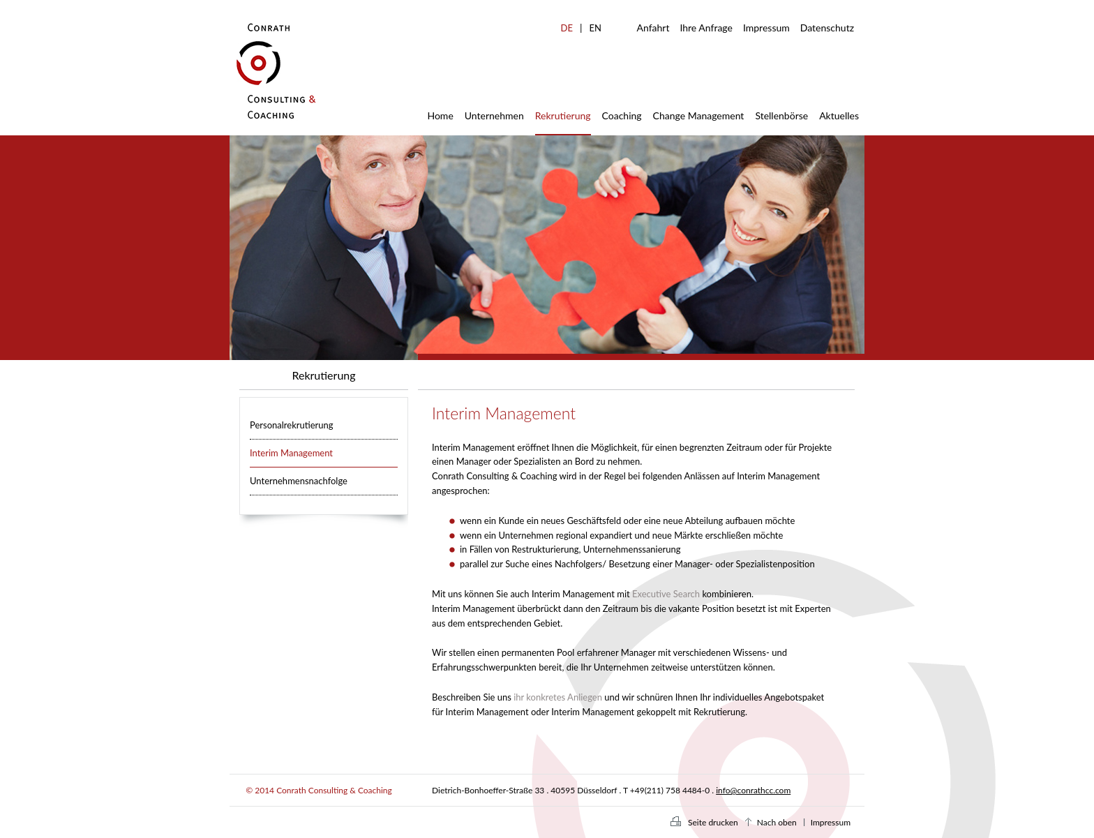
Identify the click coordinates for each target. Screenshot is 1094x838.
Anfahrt (653, 27)
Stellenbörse (781, 115)
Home (440, 115)
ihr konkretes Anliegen (558, 697)
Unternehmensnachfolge (298, 480)
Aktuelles (839, 115)
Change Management (698, 115)
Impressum (766, 27)
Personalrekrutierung (292, 425)
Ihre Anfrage (706, 27)
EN (595, 27)
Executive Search (666, 593)
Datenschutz (827, 27)
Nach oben (777, 822)
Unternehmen (494, 115)
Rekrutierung (563, 115)
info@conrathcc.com (753, 790)
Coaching (622, 115)
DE (567, 27)
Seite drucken (713, 822)
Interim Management (291, 452)
